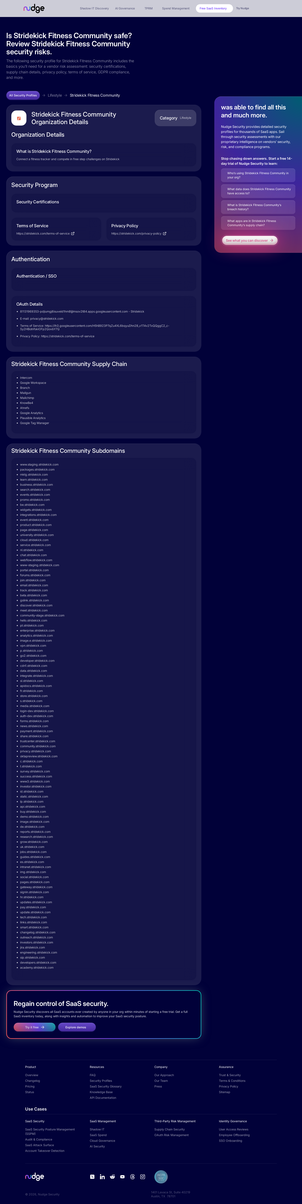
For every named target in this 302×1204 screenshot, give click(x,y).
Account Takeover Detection (44, 1150)
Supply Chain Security (169, 1129)
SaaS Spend (98, 1135)
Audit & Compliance (38, 1139)
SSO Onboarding (230, 1140)
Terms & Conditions (232, 1080)
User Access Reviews (233, 1129)
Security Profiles (101, 1080)
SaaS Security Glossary (106, 1086)
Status (29, 1092)
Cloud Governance (102, 1140)
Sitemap (224, 1092)
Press (158, 1086)
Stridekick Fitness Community (95, 95)
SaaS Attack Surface (39, 1145)
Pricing (30, 1086)
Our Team (161, 1080)
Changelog (32, 1080)
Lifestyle (55, 95)
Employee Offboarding (234, 1135)
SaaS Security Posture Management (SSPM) (50, 1131)
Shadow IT (97, 1129)
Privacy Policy (228, 1086)
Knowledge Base (101, 1092)
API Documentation (103, 1097)
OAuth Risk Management (171, 1135)
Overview (31, 1075)
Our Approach (164, 1075)
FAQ (93, 1075)
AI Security (97, 1146)
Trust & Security (230, 1075)
